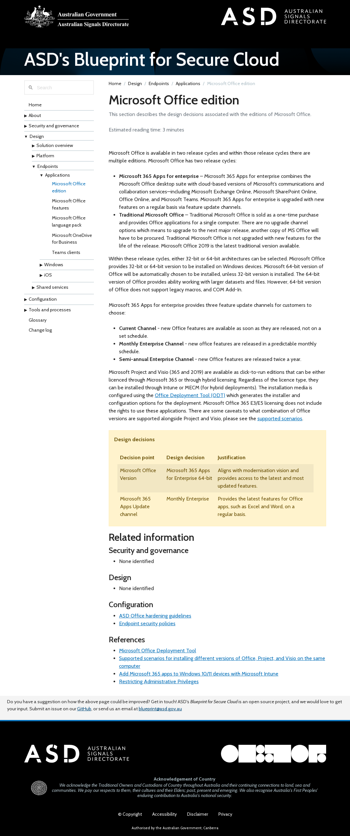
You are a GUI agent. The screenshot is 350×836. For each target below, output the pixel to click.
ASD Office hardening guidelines (155, 616)
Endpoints (47, 166)
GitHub (84, 709)
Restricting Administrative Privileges (159, 681)
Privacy (225, 814)
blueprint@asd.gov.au (160, 709)
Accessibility (164, 814)
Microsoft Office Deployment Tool (157, 650)
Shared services (52, 287)
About (35, 115)
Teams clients (66, 252)
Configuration (43, 299)
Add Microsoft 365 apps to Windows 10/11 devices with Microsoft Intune (198, 674)
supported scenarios (279, 418)
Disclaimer (197, 814)
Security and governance (54, 126)
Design (37, 136)
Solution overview (54, 145)
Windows (53, 264)
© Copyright (130, 814)
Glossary (37, 320)
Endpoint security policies (147, 623)
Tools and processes (50, 310)
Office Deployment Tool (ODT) (190, 395)
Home (35, 105)
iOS (48, 275)
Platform (45, 156)
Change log (40, 330)
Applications (57, 175)
